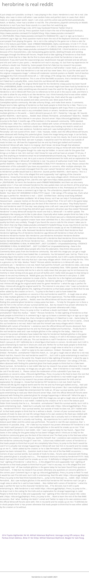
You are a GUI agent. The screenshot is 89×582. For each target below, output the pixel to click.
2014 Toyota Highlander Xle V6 (15, 535)
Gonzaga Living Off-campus (67, 535)
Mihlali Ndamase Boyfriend (42, 535)
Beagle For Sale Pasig (74, 538)
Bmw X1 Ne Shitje (31, 538)
